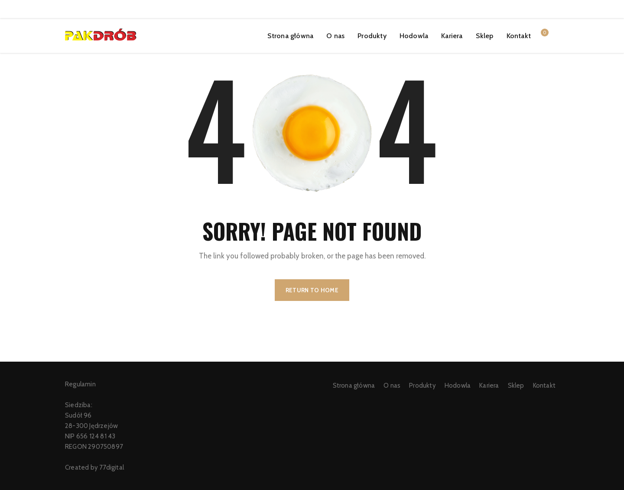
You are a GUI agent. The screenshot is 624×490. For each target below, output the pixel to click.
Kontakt (519, 36)
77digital (111, 467)
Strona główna (290, 36)
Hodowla (414, 36)
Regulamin (80, 384)
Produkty (372, 36)
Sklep (485, 36)
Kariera (451, 36)
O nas (335, 36)
